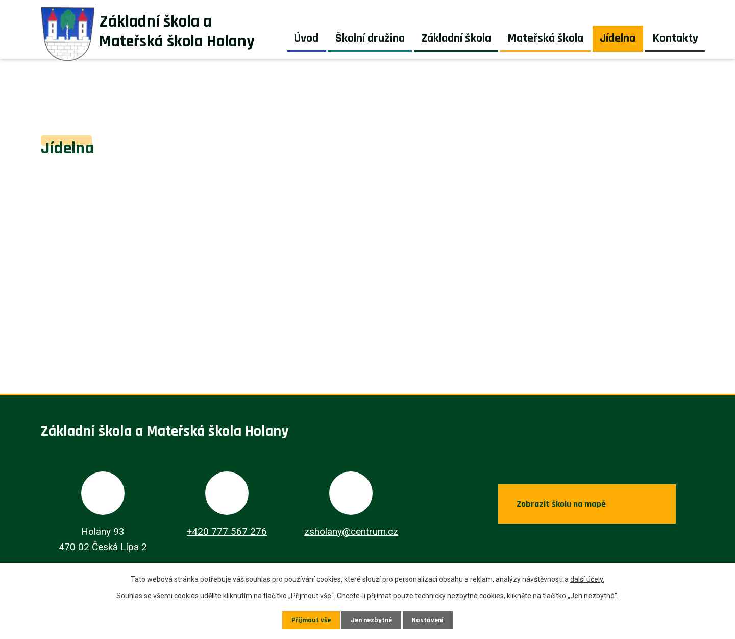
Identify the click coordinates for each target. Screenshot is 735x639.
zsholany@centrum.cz (351, 531)
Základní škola (456, 38)
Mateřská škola (545, 38)
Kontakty (675, 38)
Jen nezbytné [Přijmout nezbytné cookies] (371, 620)
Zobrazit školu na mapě (561, 504)
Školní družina (370, 38)
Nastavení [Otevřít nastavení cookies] (428, 620)
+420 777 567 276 (227, 531)
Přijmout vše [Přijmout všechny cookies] (311, 620)
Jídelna (617, 38)
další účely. (587, 579)
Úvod (306, 38)
